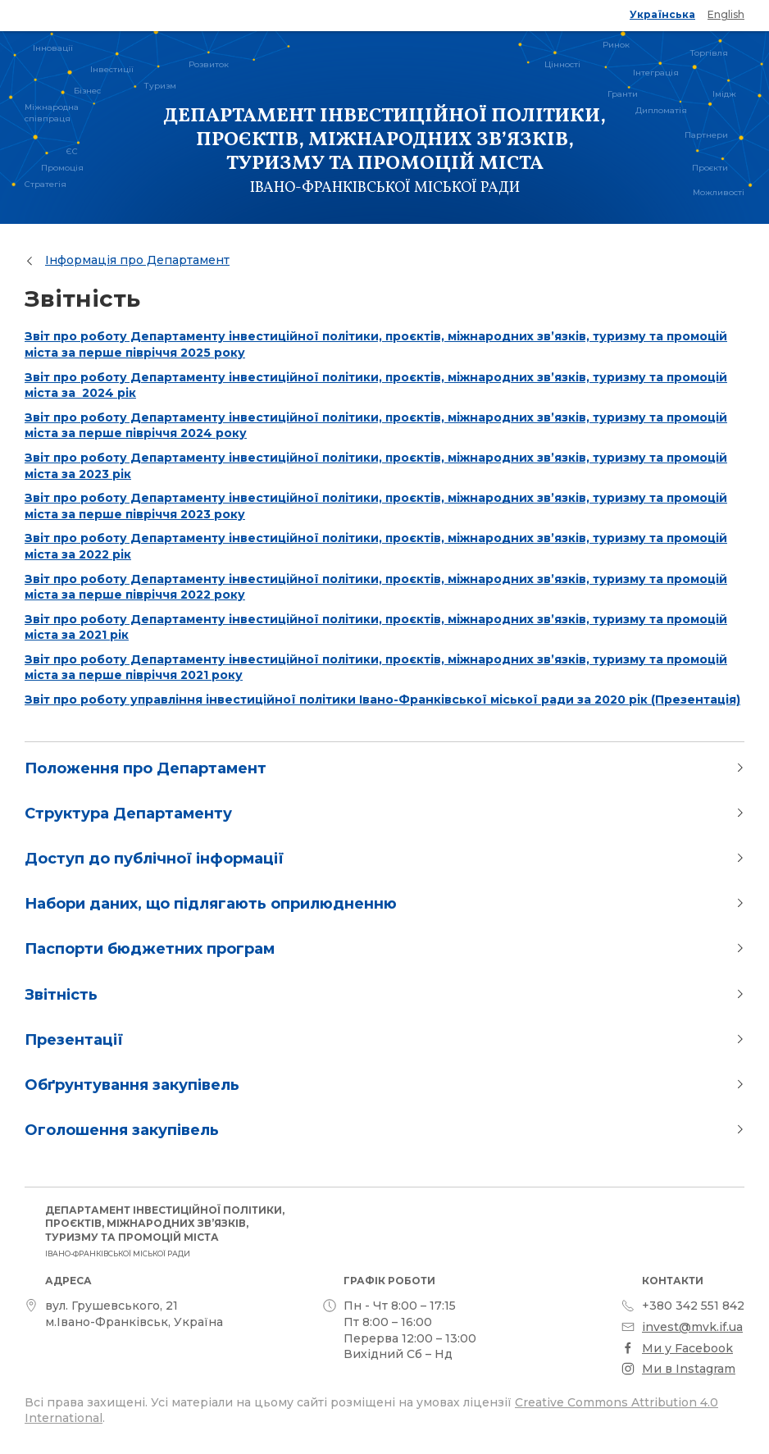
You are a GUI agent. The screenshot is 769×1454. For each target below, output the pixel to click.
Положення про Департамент (145, 768)
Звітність (61, 995)
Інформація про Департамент (137, 260)
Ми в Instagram (688, 1368)
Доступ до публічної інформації (154, 859)
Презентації (74, 1040)
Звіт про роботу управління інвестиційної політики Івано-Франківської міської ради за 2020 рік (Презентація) (382, 699)
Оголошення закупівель (122, 1130)
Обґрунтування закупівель (132, 1085)
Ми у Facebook (687, 1348)
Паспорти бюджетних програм (150, 949)
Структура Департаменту (128, 813)
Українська (662, 14)
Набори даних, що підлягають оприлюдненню (211, 904)
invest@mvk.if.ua (692, 1327)
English (726, 14)
